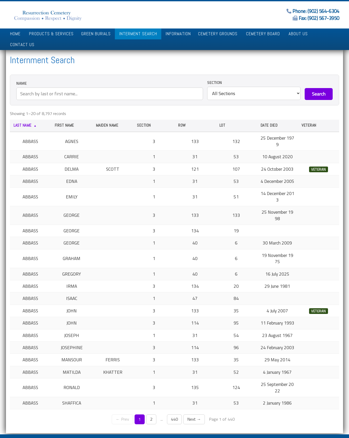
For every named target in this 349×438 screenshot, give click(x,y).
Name (21, 72)
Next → (194, 408)
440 (174, 408)
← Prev (122, 408)
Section (214, 72)
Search (318, 83)
